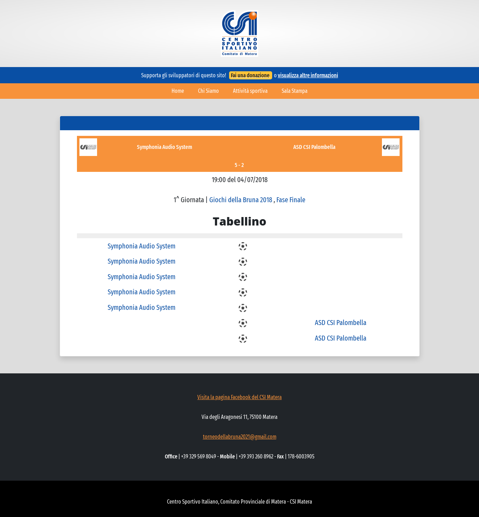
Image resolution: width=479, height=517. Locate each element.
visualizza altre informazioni (308, 75)
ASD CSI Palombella (314, 147)
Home (178, 91)
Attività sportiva (250, 91)
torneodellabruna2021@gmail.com (239, 436)
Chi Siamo (208, 91)
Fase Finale (290, 200)
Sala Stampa (294, 91)
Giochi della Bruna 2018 (241, 200)
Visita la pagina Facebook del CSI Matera (239, 397)
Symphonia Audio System (164, 147)
